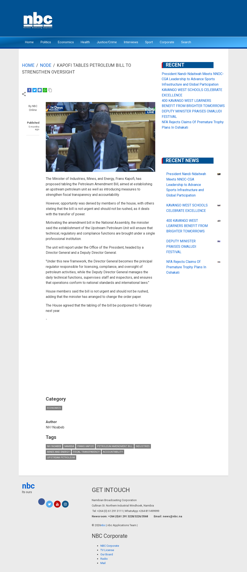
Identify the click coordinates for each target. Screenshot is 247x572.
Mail (103, 563)
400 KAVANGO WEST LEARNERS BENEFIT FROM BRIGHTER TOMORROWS (187, 226)
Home (29, 42)
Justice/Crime (107, 42)
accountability (113, 452)
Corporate (167, 42)
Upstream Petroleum (61, 457)
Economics (66, 42)
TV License (107, 550)
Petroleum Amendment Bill (115, 446)
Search (186, 42)
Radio (104, 558)
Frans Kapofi (85, 446)
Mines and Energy (58, 452)
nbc (28, 486)
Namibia (69, 446)
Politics (46, 42)
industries (143, 446)
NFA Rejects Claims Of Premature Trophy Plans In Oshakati (186, 267)
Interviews (131, 42)
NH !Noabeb (54, 446)
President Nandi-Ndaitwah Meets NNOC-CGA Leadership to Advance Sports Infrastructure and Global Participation (193, 79)
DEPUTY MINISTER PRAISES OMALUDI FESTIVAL (181, 246)
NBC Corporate (109, 545)
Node (45, 65)
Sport (149, 42)
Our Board (106, 554)
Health (85, 42)
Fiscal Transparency (86, 452)
